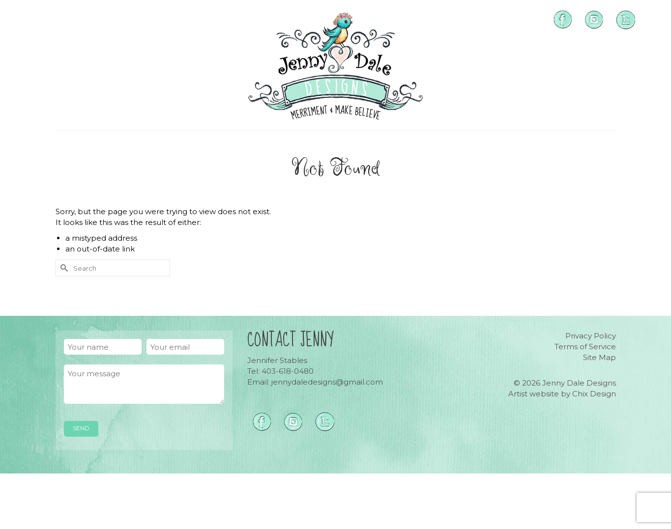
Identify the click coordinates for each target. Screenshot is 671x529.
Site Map (599, 357)
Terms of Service (585, 346)
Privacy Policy (590, 335)
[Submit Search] (63, 268)
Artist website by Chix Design (562, 393)
